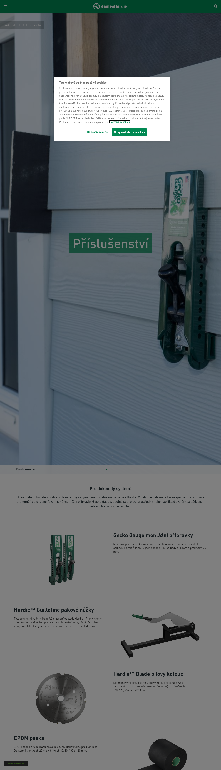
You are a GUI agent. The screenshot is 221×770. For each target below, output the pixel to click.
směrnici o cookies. (119, 121)
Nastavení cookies (97, 131)
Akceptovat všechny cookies (129, 132)
